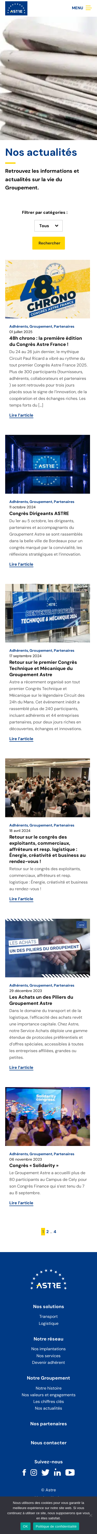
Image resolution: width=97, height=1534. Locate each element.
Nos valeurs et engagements (49, 1395)
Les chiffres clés (48, 1401)
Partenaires (64, 326)
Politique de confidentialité (56, 1526)
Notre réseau (48, 1339)
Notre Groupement (48, 1378)
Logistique (48, 1323)
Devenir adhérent (48, 1362)
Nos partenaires (48, 1424)
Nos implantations (48, 1349)
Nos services (48, 1355)
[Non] (90, 1515)
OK (25, 1526)
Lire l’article (21, 415)
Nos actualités (48, 1408)
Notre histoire (49, 1388)
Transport (48, 1316)
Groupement (40, 326)
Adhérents (18, 326)
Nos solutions (48, 1307)
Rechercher (49, 243)
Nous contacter (48, 1443)
